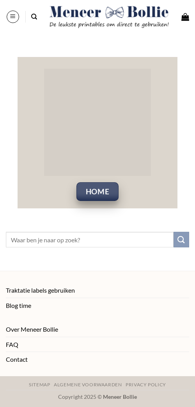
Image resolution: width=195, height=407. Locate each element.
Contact (17, 359)
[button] (13, 17)
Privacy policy (146, 384)
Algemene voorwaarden (88, 384)
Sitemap (39, 384)
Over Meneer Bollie (32, 329)
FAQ (12, 344)
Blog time (18, 305)
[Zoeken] (34, 16)
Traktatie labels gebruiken (40, 290)
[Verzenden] (181, 239)
